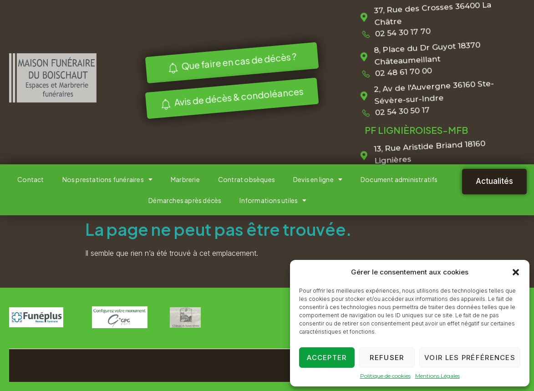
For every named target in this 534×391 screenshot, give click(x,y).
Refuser (387, 357)
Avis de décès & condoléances (230, 97)
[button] (515, 272)
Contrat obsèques (246, 179)
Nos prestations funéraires (107, 179)
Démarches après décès (184, 200)
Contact (30, 179)
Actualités (494, 181)
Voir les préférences (469, 357)
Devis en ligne (317, 179)
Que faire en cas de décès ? (230, 62)
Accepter (326, 357)
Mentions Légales (437, 375)
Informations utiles (272, 200)
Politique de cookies (385, 375)
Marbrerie (185, 179)
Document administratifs (399, 179)
